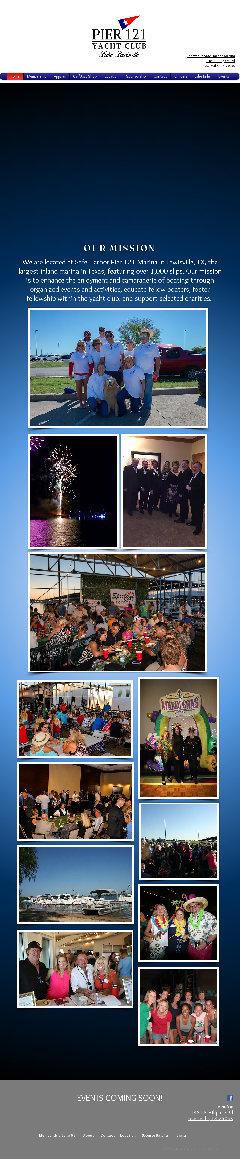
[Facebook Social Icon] (230, 1098)
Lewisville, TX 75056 (210, 1118)
